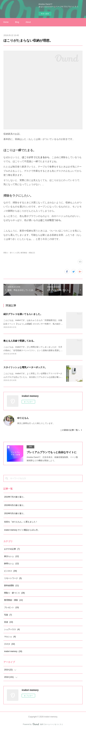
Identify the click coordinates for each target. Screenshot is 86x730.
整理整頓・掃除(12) (28, 253)
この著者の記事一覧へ (71, 430)
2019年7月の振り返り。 (14, 497)
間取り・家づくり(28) (11, 253)
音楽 (8, 622)
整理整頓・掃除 (13, 600)
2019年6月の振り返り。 (14, 505)
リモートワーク (13, 578)
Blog (17, 22)
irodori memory (13, 651)
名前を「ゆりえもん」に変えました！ (21, 522)
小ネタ (9, 644)
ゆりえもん (23, 418)
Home (6, 22)
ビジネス (10, 571)
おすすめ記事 (12, 549)
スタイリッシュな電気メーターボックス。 (25, 367)
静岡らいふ (11, 563)
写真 (8, 615)
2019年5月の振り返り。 (14, 513)
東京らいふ (11, 556)
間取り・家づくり (14, 593)
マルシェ (10, 636)
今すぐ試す (45, 14)
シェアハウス (12, 629)
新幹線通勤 (11, 585)
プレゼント (11, 607)
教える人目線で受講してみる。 (19, 340)
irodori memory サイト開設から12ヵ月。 (22, 530)
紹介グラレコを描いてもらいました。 (23, 314)
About (28, 22)
